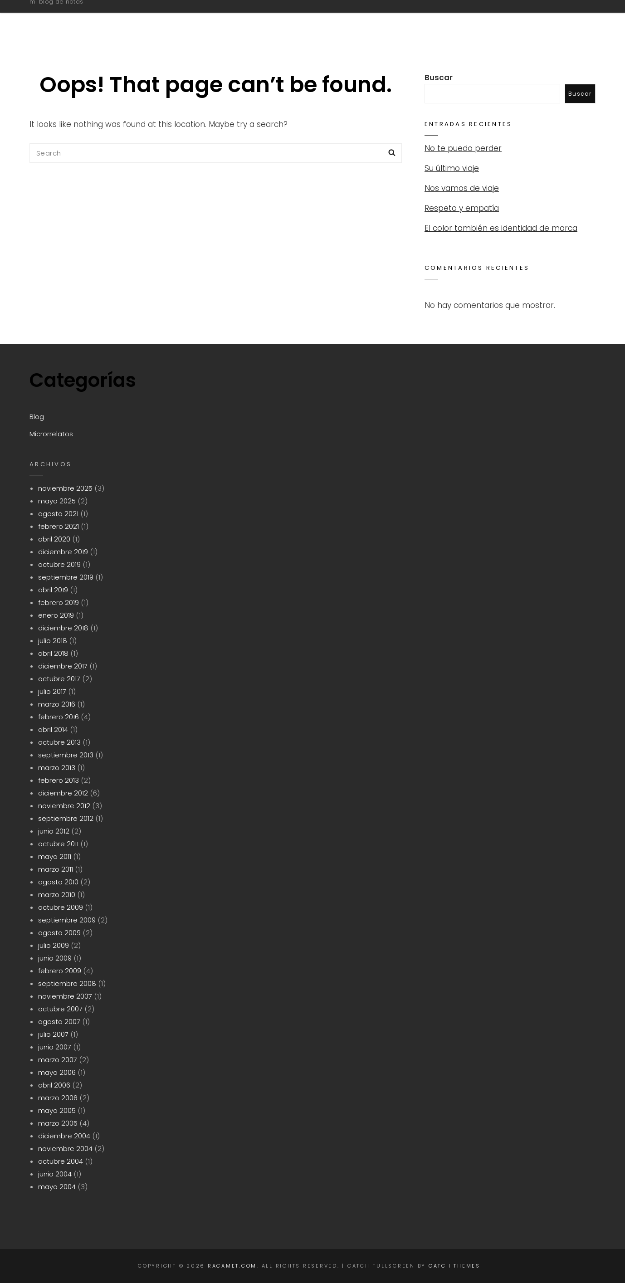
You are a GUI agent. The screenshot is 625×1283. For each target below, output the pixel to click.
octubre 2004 (60, 1161)
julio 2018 (52, 640)
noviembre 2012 (64, 805)
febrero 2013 (58, 780)
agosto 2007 (59, 1021)
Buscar (439, 77)
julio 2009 (53, 945)
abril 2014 (53, 729)
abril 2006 (54, 1085)
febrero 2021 (58, 526)
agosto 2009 (59, 932)
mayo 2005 (57, 1110)
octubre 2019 (59, 564)
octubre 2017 (59, 678)
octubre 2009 (60, 907)
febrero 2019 (58, 602)
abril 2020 (54, 539)
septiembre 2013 (65, 755)
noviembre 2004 (65, 1148)
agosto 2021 (58, 513)
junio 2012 (53, 831)
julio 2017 (52, 691)
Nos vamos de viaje (462, 188)
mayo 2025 (57, 501)
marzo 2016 (56, 704)
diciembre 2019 (63, 551)
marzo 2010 (56, 894)
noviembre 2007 (65, 996)
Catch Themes (454, 1265)
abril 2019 (53, 590)
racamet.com (82, 15)
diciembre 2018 (63, 628)
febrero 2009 (59, 971)
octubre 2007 (60, 1009)
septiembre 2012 (65, 818)
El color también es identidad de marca (501, 228)
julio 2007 (53, 1034)
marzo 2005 (58, 1123)
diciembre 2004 (64, 1136)
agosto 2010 (58, 882)
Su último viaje (452, 168)
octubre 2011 (58, 844)
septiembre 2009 (67, 920)
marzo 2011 (55, 869)
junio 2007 (54, 1047)
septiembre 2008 (67, 983)
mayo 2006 (57, 1072)
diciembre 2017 (63, 666)
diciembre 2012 (63, 793)
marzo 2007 (57, 1059)
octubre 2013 (59, 742)
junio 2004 (55, 1174)
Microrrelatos (538, 19)
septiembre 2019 (65, 577)
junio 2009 (55, 958)
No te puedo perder (463, 148)
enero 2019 (56, 615)
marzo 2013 (56, 767)
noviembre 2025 (65, 488)
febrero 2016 (58, 717)
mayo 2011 (54, 856)
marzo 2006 (58, 1098)
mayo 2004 (57, 1186)
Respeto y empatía (462, 208)
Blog (471, 19)
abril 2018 (53, 653)
